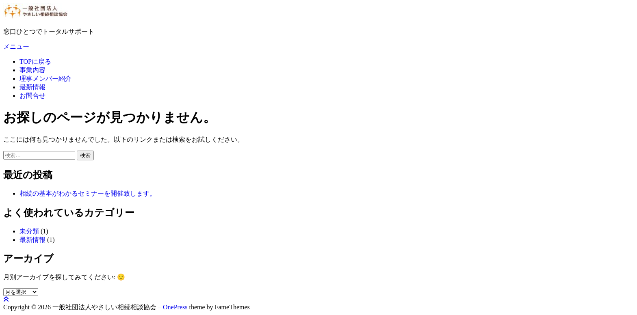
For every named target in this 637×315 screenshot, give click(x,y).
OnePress (175, 307)
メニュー (16, 46)
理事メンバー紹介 (46, 78)
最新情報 (33, 87)
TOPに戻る (35, 61)
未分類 (29, 231)
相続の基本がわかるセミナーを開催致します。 (88, 193)
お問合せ (33, 95)
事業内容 (33, 70)
